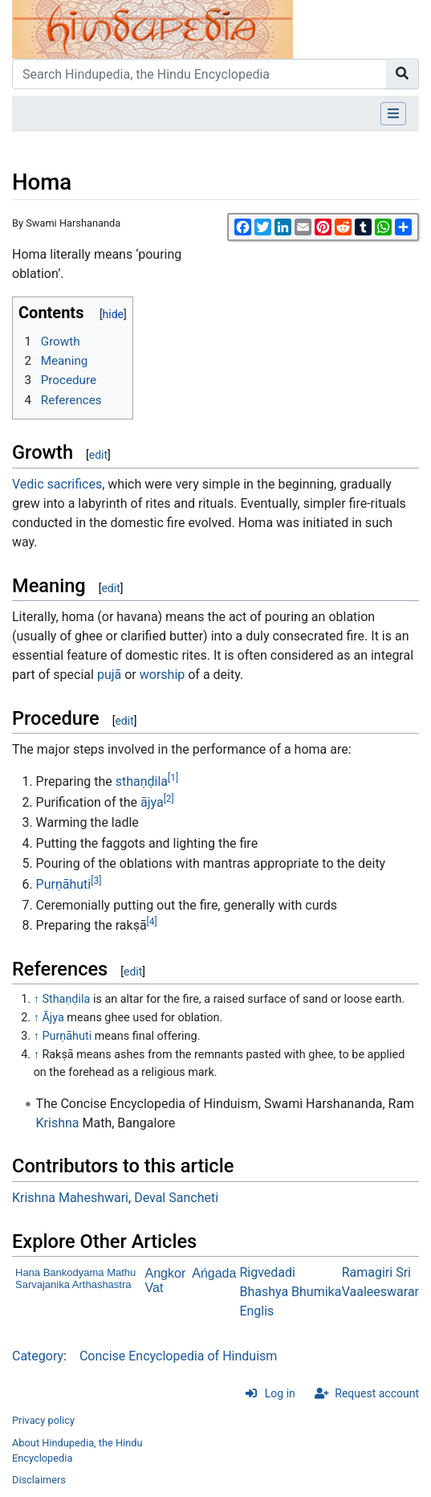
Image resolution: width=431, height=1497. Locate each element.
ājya (152, 802)
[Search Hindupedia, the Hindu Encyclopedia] (199, 74)
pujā (109, 674)
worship (162, 674)
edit (98, 454)
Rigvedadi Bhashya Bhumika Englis (290, 1292)
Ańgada (214, 1273)
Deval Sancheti (176, 1197)
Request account (377, 1393)
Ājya (52, 1018)
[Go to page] (402, 74)
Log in (280, 1393)
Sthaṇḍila (66, 999)
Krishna (57, 1123)
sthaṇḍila (142, 781)
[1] (173, 777)
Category (37, 1356)
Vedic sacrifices (57, 484)
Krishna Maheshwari (70, 1197)
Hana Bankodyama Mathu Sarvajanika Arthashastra (75, 1278)
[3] (96, 880)
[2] (169, 798)
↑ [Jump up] (36, 999)
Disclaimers (39, 1480)
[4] (152, 921)
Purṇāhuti (63, 884)
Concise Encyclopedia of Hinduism (178, 1356)
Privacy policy (43, 1420)
